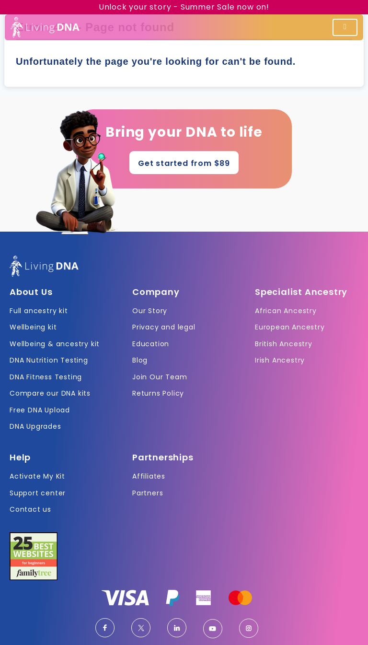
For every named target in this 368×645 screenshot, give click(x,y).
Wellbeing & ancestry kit (55, 344)
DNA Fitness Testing (46, 377)
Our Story (149, 311)
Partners (147, 493)
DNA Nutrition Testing (49, 360)
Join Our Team (159, 377)
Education (150, 344)
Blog (140, 360)
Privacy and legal (164, 327)
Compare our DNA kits (50, 393)
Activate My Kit (37, 476)
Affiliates (148, 476)
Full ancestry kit (39, 311)
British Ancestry (283, 344)
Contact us (30, 509)
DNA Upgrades (35, 426)
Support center (38, 493)
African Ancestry (286, 311)
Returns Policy (158, 393)
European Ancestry (290, 327)
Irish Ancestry (280, 360)
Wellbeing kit (33, 327)
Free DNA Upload (40, 410)
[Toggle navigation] (345, 27)
